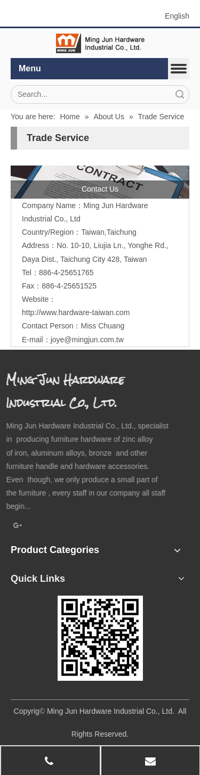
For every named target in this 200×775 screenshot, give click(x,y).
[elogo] (100, 43)
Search (180, 94)
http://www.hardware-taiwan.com (76, 312)
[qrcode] (100, 638)
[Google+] (18, 526)
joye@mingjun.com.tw (87, 339)
